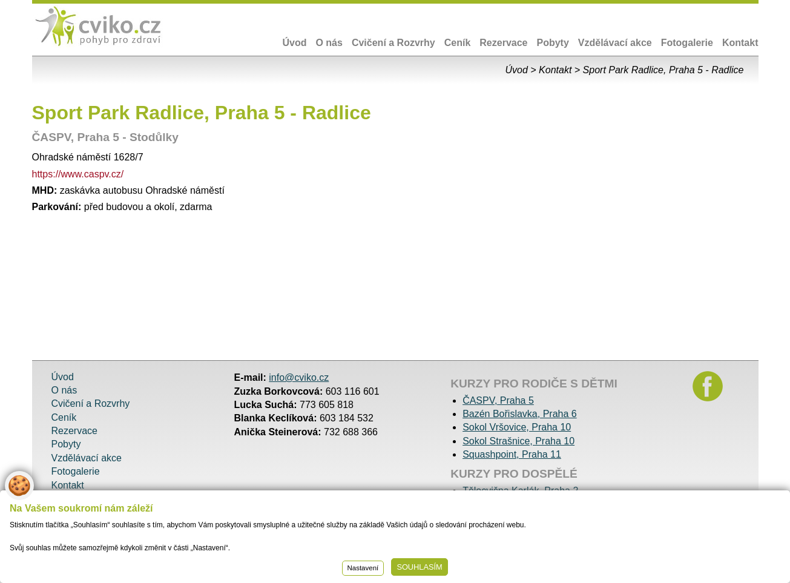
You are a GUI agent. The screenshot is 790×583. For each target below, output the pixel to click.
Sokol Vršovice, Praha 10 (516, 427)
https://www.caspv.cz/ (78, 174)
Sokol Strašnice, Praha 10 (518, 441)
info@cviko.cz (299, 377)
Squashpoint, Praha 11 (511, 454)
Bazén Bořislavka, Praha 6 (519, 414)
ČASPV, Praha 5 (498, 400)
